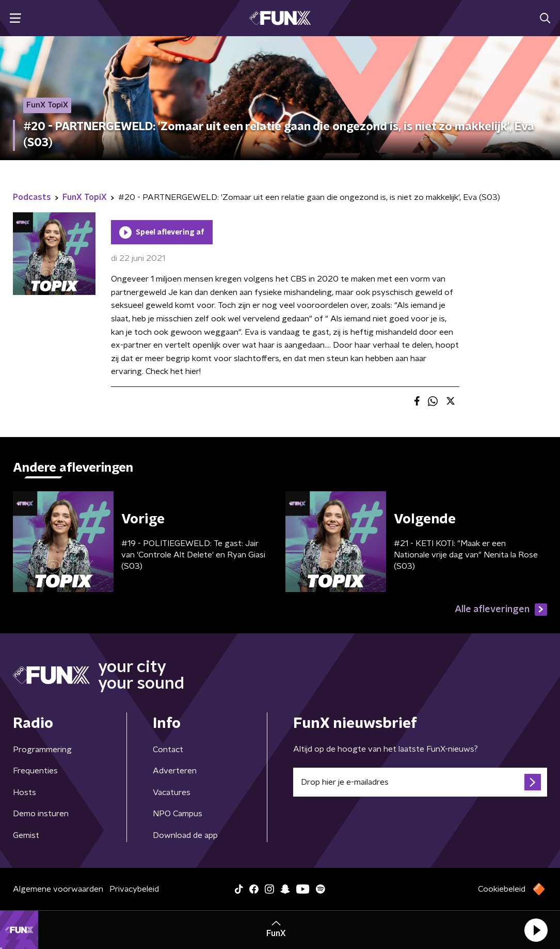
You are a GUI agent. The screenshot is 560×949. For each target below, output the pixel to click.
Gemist (26, 835)
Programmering (42, 749)
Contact (168, 749)
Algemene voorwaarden (58, 889)
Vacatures (171, 792)
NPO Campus (177, 814)
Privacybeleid (134, 889)
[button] (535, 929)
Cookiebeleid (501, 889)
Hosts (24, 792)
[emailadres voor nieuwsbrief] (420, 782)
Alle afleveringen (501, 609)
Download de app (185, 835)
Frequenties (35, 771)
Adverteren (175, 771)
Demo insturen (41, 814)
